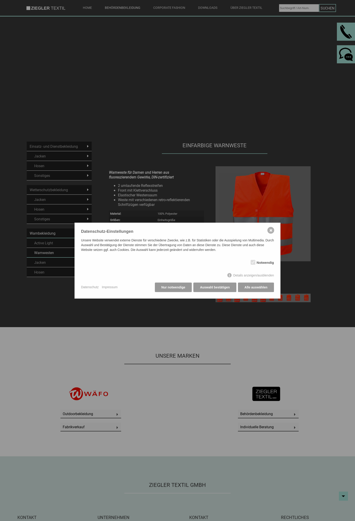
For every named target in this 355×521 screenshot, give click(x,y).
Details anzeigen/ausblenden (253, 275)
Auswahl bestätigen (215, 287)
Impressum (110, 287)
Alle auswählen (256, 287)
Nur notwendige (173, 287)
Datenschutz (90, 287)
